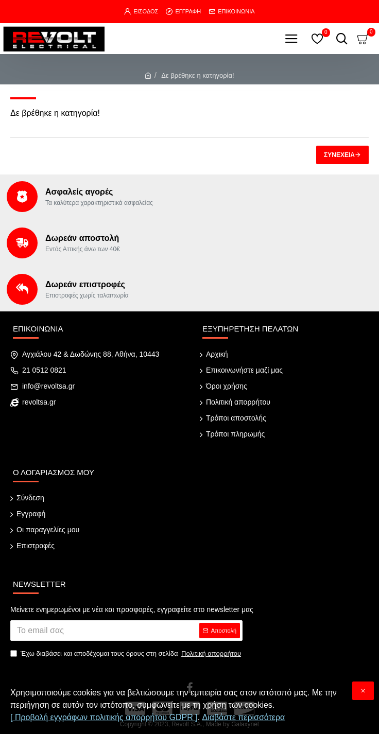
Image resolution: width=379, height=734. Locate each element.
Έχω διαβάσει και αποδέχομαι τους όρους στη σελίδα (126, 654)
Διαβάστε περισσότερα (243, 717)
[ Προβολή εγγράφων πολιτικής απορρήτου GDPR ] (104, 717)
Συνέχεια (339, 155)
